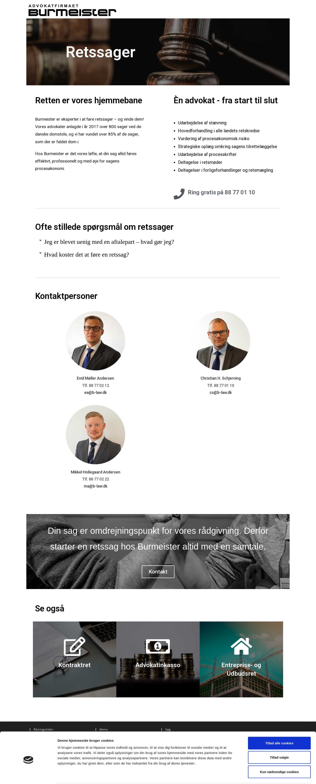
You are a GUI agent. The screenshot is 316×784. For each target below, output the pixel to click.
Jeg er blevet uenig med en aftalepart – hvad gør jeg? (109, 241)
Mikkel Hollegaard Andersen (95, 472)
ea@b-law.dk (95, 392)
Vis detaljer (228, 775)
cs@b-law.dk (221, 392)
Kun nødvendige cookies (279, 755)
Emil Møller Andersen (95, 378)
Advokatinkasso (157, 665)
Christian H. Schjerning (221, 378)
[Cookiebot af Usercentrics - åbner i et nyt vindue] (28, 775)
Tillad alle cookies (279, 726)
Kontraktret (74, 665)
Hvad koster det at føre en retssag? (86, 254)
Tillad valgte (279, 741)
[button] (158, 242)
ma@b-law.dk (95, 486)
